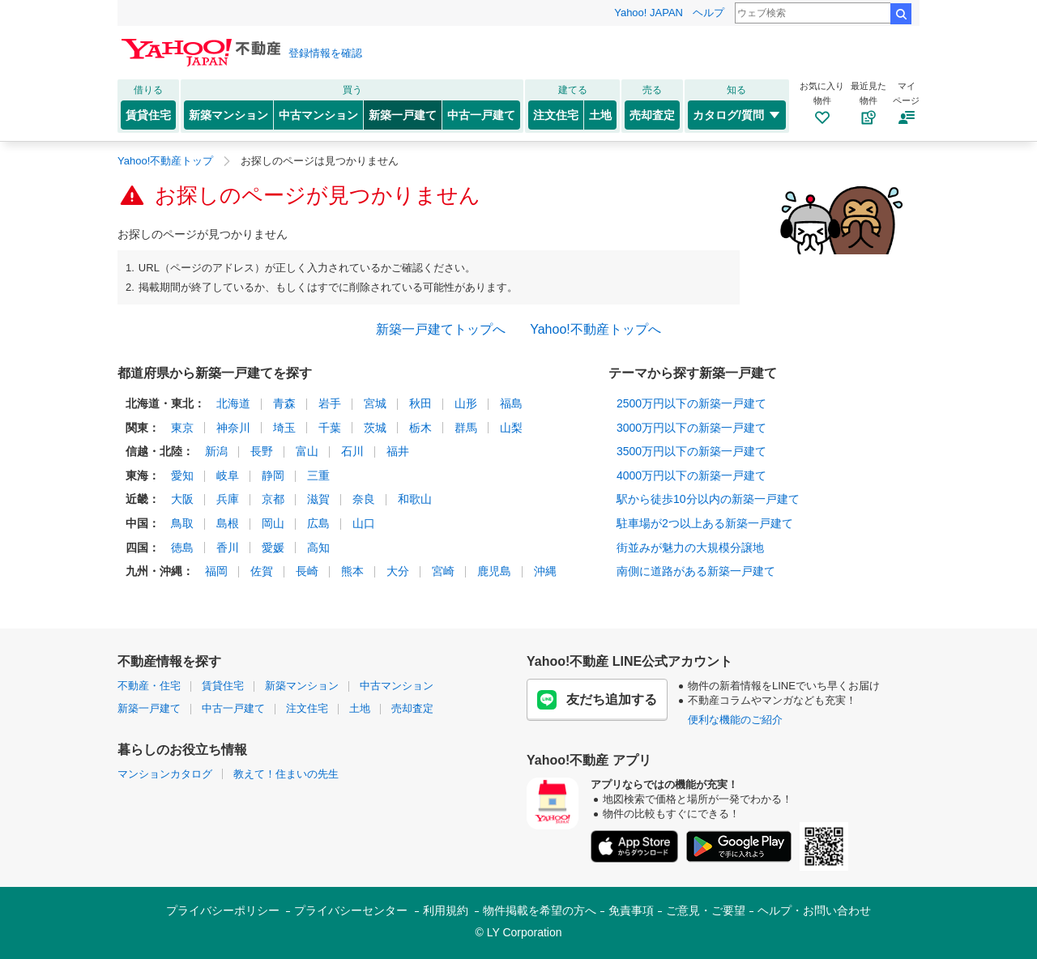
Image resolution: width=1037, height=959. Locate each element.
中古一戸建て (481, 115)
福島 (511, 403)
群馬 (465, 427)
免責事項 (631, 910)
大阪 (182, 498)
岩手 (329, 403)
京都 (273, 498)
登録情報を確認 (325, 53)
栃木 (420, 427)
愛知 (182, 475)
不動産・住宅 (149, 686)
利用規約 (445, 910)
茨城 (375, 427)
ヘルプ (708, 12)
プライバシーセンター (351, 910)
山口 (363, 523)
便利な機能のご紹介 (735, 720)
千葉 (329, 427)
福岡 (216, 571)
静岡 (273, 475)
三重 (318, 475)
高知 (318, 547)
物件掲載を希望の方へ (539, 910)
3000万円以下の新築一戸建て (691, 427)
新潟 (216, 451)
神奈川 (233, 427)
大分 (397, 571)
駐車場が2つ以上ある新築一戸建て (705, 523)
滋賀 (318, 498)
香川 (227, 547)
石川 (352, 451)
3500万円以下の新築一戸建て (691, 451)
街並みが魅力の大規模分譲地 (690, 547)
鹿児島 (494, 571)
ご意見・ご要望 (705, 910)
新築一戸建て (403, 115)
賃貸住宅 (148, 115)
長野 (261, 451)
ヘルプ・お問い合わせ (814, 910)
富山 (307, 451)
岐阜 (227, 475)
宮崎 (443, 571)
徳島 (182, 547)
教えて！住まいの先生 (286, 774)
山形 (465, 403)
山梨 (511, 427)
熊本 (352, 571)
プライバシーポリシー (223, 910)
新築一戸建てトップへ (441, 329)
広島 (318, 523)
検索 (900, 13)
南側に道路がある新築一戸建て (696, 571)
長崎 (307, 571)
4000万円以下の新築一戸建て (691, 475)
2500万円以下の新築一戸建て (691, 403)
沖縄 (545, 571)
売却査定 (652, 115)
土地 (600, 115)
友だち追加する (597, 699)
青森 (284, 403)
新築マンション (228, 115)
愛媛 (273, 547)
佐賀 (261, 571)
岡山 (273, 523)
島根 (227, 523)
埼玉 (284, 427)
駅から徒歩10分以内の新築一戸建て (708, 498)
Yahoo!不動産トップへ (595, 329)
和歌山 (415, 498)
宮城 (375, 403)
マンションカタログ (164, 774)
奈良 (363, 498)
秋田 (420, 403)
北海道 (233, 403)
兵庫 (227, 498)
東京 (182, 427)
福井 (397, 451)
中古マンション (318, 115)
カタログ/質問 (737, 115)
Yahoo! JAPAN (648, 12)
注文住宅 (555, 115)
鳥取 (182, 523)
